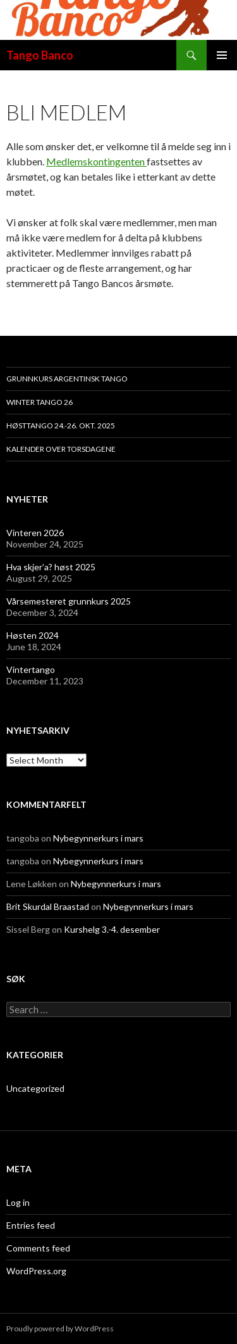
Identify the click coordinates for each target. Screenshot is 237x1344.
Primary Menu (222, 55)
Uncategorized (35, 1088)
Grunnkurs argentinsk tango (67, 378)
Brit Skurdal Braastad (47, 906)
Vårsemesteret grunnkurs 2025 (68, 601)
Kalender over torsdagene (61, 449)
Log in (18, 1202)
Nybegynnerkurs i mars (98, 838)
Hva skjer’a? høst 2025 (50, 566)
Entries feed (30, 1225)
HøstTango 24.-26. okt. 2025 (60, 425)
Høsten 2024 (32, 635)
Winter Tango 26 (39, 402)
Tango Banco (39, 55)
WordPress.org (36, 1270)
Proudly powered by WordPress (60, 1328)
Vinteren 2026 (35, 532)
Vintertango (30, 669)
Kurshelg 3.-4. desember (112, 929)
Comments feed (38, 1248)
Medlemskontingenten (96, 161)
